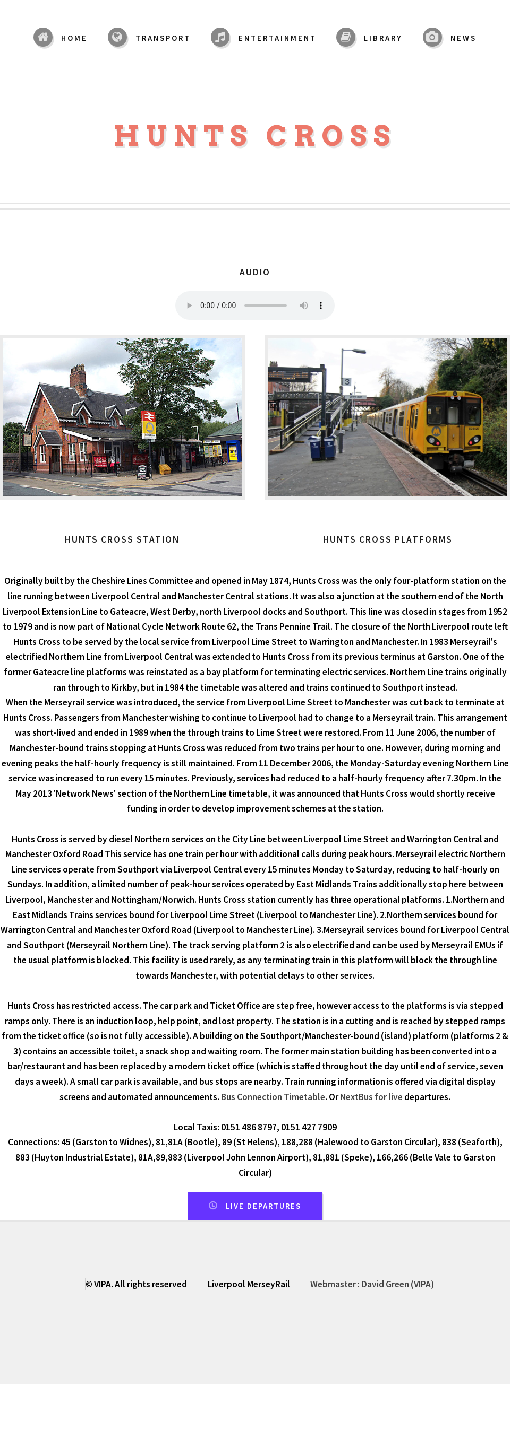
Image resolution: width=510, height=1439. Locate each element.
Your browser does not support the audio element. (255, 305)
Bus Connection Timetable (273, 1097)
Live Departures (263, 1206)
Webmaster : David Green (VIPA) (372, 1284)
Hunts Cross (255, 136)
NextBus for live (371, 1097)
